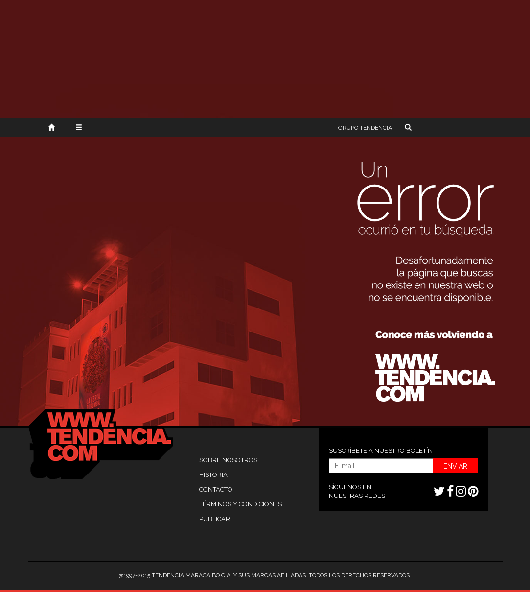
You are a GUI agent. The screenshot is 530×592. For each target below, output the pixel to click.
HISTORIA (213, 474)
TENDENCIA (365, 127)
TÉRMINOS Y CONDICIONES (240, 504)
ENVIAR (455, 466)
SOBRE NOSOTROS (228, 460)
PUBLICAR (214, 518)
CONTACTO (215, 489)
